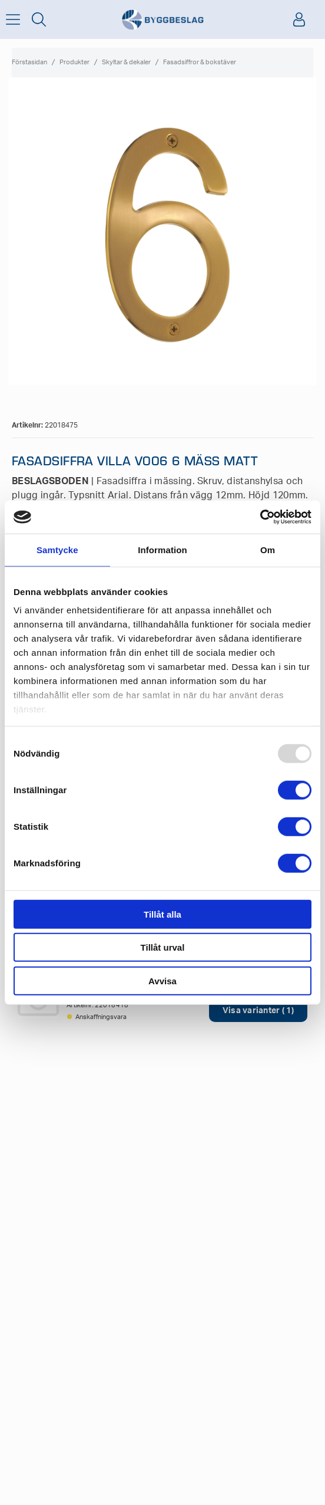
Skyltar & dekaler (126, 62)
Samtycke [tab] (57, 549)
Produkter (74, 62)
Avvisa (162, 980)
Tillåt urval (163, 947)
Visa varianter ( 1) (258, 1011)
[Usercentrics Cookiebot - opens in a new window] (259, 517)
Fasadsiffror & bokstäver (199, 62)
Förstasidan (29, 62)
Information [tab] (162, 549)
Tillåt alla (162, 914)
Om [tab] (267, 549)
